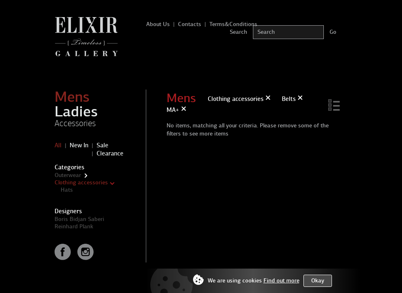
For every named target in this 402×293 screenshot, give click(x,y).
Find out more (281, 280)
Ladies (76, 111)
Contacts (189, 24)
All (58, 145)
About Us (158, 24)
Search (238, 31)
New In (79, 145)
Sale (102, 145)
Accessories (75, 123)
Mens (72, 97)
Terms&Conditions (233, 24)
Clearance (110, 153)
